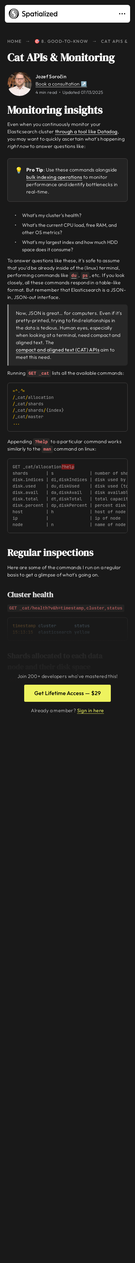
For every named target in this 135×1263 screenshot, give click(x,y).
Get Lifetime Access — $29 (67, 693)
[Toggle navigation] (123, 14)
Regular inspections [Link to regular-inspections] (54, 552)
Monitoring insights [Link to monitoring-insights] (59, 110)
